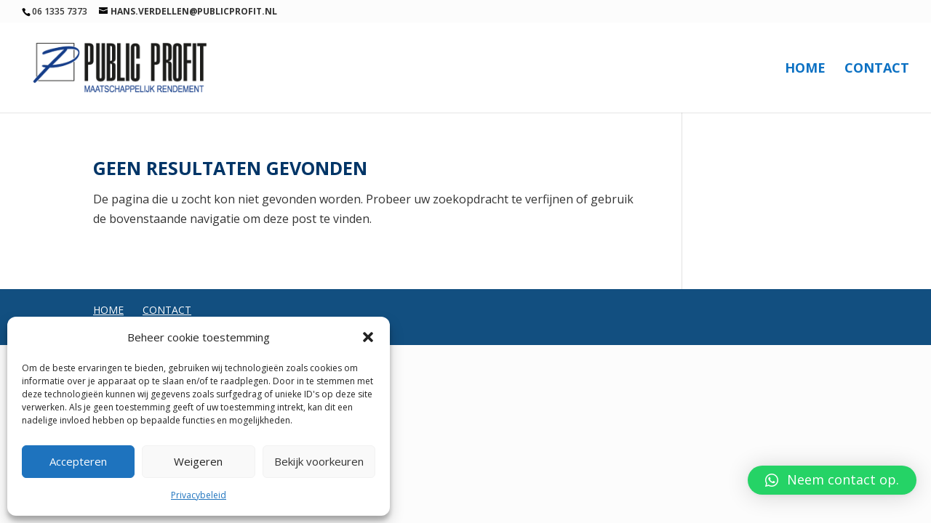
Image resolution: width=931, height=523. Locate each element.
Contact (876, 69)
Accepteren (78, 461)
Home (805, 69)
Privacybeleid (198, 495)
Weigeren (198, 461)
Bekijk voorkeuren (319, 461)
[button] (368, 337)
